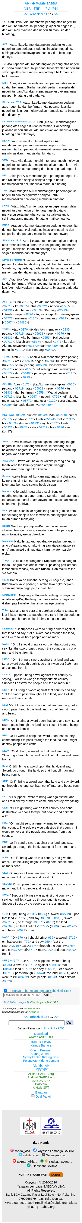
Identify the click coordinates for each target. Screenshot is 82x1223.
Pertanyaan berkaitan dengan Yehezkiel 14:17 (40, 990)
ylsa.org (32, 1206)
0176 (26, 302)
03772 (8, 318)
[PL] (47, 8)
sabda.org (48, 1206)
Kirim (47, 994)
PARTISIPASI (39, 1174)
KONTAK (24, 1174)
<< (26, 14)
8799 (50, 922)
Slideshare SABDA (42, 1166)
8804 (56, 918)
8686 (42, 914)
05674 (9, 322)
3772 (17, 949)
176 (20, 937)
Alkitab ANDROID (41, 1037)
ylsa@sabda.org (55, 1202)
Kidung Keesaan (41, 1050)
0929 (62, 318)
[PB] (55, 8)
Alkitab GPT (35, 1012)
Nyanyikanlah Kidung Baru (41, 1057)
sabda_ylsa (20, 1151)
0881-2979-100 (22, 1202)
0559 (37, 310)
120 (48, 949)
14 (46, 14)
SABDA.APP (41, 1080)
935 (50, 937)
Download (41, 1033)
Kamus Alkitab (41, 1042)
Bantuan (41, 1092)
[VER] (27, 8)
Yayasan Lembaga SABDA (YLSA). (41, 1186)
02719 (8, 306)
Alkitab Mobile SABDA (41, 3)
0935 (24, 306)
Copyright (41, 1069)
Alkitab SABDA (32, 1008)
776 (26, 941)
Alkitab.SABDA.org (41, 1074)
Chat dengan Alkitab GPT (44, 1002)
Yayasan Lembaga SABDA (53, 1151)
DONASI (56, 1174)
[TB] (37, 8)
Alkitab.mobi (41, 1065)
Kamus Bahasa (41, 1045)
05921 (43, 306)
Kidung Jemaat (41, 1053)
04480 (22, 322)
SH (45, 1028)
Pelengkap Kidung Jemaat (41, 1060)
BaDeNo (41, 1084)
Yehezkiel (36, 14)
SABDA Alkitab (25, 1161)
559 (47, 941)
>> (56, 14)
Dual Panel (41, 1096)
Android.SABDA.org (40, 1077)
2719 (72, 937)
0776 (64, 306)
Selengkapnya (54, 1155)
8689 (54, 926)
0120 (32, 318)
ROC (60, 1028)
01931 (8, 310)
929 (71, 949)
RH (52, 1028)
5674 (33, 945)
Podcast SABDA (56, 1161)
